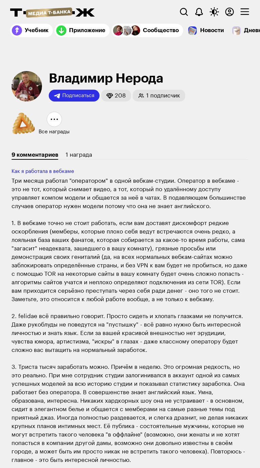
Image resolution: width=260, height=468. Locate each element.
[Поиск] (184, 12)
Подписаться (74, 95)
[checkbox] (245, 12)
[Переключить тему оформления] (214, 12)
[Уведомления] (199, 12)
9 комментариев (35, 155)
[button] (116, 96)
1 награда (79, 155)
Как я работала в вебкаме (43, 171)
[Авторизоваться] (229, 12)
